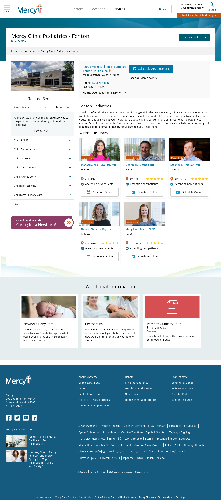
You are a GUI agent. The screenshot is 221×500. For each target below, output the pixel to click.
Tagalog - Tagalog (179, 432)
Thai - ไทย (148, 451)
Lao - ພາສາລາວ (133, 438)
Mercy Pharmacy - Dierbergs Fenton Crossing (162, 497)
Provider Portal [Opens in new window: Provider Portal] (180, 394)
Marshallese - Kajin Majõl (93, 445)
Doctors (77, 9)
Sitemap (82, 471)
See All (32, 429)
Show (143, 78)
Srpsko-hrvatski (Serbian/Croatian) (122, 432)
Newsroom (131, 394)
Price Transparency (136, 382)
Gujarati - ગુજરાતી (110, 458)
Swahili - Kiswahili (121, 445)
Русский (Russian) (88, 432)
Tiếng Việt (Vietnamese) (92, 438)
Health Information (89, 394)
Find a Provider (194, 37)
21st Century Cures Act (120, 471)
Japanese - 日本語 (133, 458)
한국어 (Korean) (157, 425)
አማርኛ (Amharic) (88, 425)
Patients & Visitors (182, 388)
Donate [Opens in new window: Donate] (129, 377)
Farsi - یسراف (116, 451)
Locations (98, 9)
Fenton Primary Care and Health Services (115, 497)
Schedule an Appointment (94, 405)
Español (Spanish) (156, 432)
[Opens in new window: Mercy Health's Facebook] (9, 418)
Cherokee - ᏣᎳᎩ (166, 451)
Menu (7, 9)
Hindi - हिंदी (115, 438)
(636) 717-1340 (100, 82)
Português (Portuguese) (183, 425)
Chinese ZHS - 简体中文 (91, 451)
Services (119, 9)
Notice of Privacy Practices (94, 399)
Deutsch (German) (134, 425)
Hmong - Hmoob (194, 445)
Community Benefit (182, 382)
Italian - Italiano (155, 458)
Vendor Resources (182, 399)
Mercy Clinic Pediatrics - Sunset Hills (73, 497)
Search (212, 6)
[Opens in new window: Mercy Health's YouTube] (26, 418)
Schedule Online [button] (100, 192)
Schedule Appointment (151, 69)
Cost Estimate (179, 377)
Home (14, 51)
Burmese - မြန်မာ (87, 458)
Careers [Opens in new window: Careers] (83, 388)
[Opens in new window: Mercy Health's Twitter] (17, 418)
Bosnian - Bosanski (156, 438)
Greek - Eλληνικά (180, 438)
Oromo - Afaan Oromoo (148, 445)
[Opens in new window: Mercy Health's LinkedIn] (34, 418)
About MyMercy (87, 377)
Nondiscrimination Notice (140, 399)
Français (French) (111, 425)
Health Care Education (138, 388)
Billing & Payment (89, 382)
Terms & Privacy (98, 471)
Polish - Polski (173, 445)
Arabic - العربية (187, 451)
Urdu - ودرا (133, 451)
